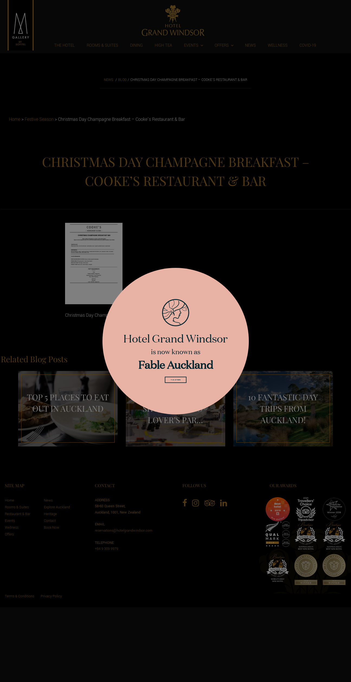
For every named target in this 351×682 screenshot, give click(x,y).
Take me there (176, 381)
